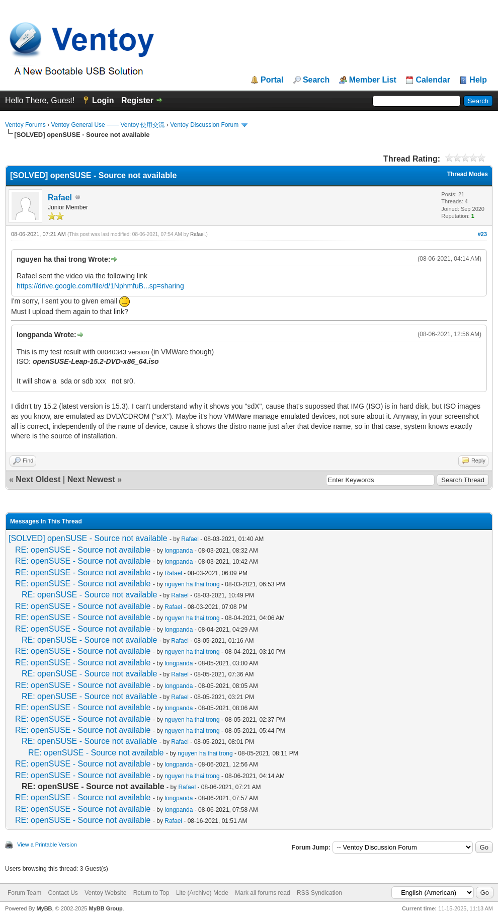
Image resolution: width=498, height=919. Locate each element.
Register (137, 100)
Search (316, 80)
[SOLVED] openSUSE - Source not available (88, 538)
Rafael (60, 197)
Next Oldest (38, 479)
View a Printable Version (47, 844)
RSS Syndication (319, 892)
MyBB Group (105, 908)
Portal (272, 80)
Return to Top (151, 892)
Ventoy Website (105, 892)
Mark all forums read (262, 892)
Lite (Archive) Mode (202, 892)
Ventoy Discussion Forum (204, 124)
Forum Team (24, 892)
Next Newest (91, 479)
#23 (482, 234)
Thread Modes (467, 174)
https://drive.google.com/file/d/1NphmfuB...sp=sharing (100, 286)
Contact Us (62, 892)
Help (478, 80)
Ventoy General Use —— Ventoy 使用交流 (107, 124)
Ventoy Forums (25, 124)
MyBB (44, 908)
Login (103, 100)
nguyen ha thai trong (191, 584)
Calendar (433, 80)
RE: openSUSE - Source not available (82, 550)
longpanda (178, 550)
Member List (372, 80)
